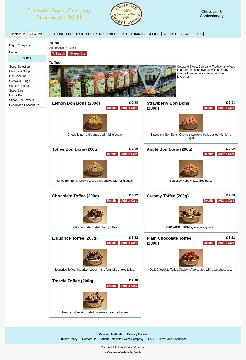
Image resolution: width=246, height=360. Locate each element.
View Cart (36, 34)
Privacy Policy (68, 339)
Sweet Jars (193, 34)
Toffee (72, 47)
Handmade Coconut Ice (24, 105)
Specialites (172, 34)
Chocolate (75, 34)
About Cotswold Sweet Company (122, 339)
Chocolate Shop (19, 71)
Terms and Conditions (173, 339)
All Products (57, 47)
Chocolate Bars (19, 85)
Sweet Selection (19, 66)
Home (13, 52)
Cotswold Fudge (19, 81)
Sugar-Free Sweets (21, 100)
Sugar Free (95, 34)
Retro (127, 34)
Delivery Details (137, 334)
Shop (27, 58)
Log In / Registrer (20, 45)
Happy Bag (16, 95)
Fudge (59, 34)
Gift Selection (17, 76)
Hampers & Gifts (147, 34)
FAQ (151, 339)
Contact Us (18, 34)
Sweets (113, 34)
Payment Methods (110, 334)
